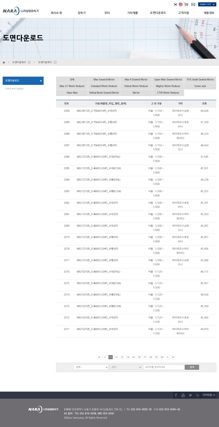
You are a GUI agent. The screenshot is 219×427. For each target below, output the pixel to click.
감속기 (82, 13)
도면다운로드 (158, 13)
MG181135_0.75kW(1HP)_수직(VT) (97, 111)
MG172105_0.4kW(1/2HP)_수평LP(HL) (98, 179)
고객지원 (183, 13)
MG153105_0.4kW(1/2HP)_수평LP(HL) (98, 294)
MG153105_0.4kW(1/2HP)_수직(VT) (97, 317)
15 (133, 357)
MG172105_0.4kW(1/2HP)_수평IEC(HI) (99, 191)
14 (127, 357)
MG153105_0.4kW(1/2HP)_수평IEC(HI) (99, 306)
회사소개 (56, 13)
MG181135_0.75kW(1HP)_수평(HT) (97, 122)
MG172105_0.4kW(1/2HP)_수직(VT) (97, 203)
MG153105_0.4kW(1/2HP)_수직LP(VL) (98, 271)
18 (150, 357)
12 (116, 357)
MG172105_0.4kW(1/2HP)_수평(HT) (97, 237)
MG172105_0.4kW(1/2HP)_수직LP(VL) (98, 156)
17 (145, 357)
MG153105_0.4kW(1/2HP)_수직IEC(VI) (99, 283)
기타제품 (132, 13)
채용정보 (209, 13)
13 (122, 357)
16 (139, 357)
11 (110, 357)
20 (162, 357)
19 (156, 357)
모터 (107, 13)
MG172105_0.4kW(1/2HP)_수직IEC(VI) (99, 168)
